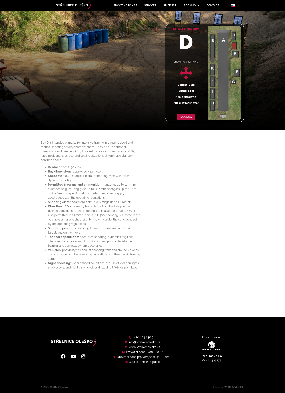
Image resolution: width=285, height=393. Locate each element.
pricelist (169, 5)
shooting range (125, 5)
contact (212, 5)
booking (191, 5)
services (150, 5)
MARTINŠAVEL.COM (234, 387)
